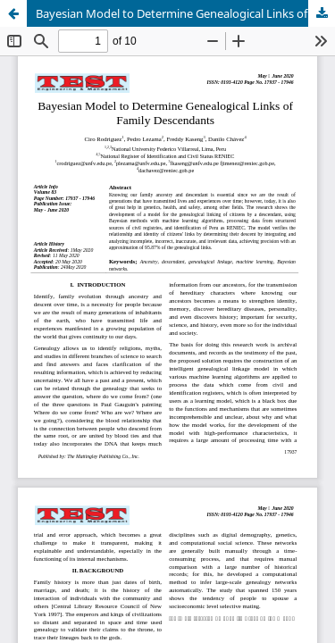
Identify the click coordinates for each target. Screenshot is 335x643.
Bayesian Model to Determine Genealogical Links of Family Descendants (185, 13)
